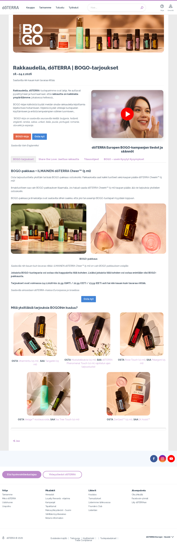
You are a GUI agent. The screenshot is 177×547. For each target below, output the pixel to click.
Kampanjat (50, 502)
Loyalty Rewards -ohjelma (57, 498)
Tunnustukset (94, 498)
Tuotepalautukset (108, 538)
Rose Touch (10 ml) (135, 359)
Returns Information (54, 518)
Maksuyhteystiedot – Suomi (58, 510)
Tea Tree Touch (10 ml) (67, 419)
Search (142, 8)
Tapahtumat (50, 506)
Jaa (16, 441)
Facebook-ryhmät (140, 498)
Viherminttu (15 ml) (28, 361)
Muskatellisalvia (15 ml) (83, 359)
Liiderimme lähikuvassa (99, 502)
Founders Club (95, 506)
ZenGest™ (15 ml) (123, 419)
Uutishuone (7, 502)
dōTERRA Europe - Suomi (158, 537)
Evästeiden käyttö (59, 538)
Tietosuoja (75, 538)
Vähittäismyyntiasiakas (55, 514)
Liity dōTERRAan (139, 502)
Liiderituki (92, 510)
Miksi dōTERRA (9, 498)
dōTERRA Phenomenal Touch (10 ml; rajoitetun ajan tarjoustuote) (90, 363)
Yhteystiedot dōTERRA (62, 474)
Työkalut (73, 7)
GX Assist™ (144, 419)
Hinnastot (49, 494)
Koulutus (92, 494)
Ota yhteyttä (137, 494)
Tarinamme (45, 7)
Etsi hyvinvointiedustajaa (22, 474)
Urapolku (6, 506)
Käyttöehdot (88, 538)
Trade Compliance (83, 540)
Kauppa (30, 7)
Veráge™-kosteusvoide (37, 419)
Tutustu (60, 7)
